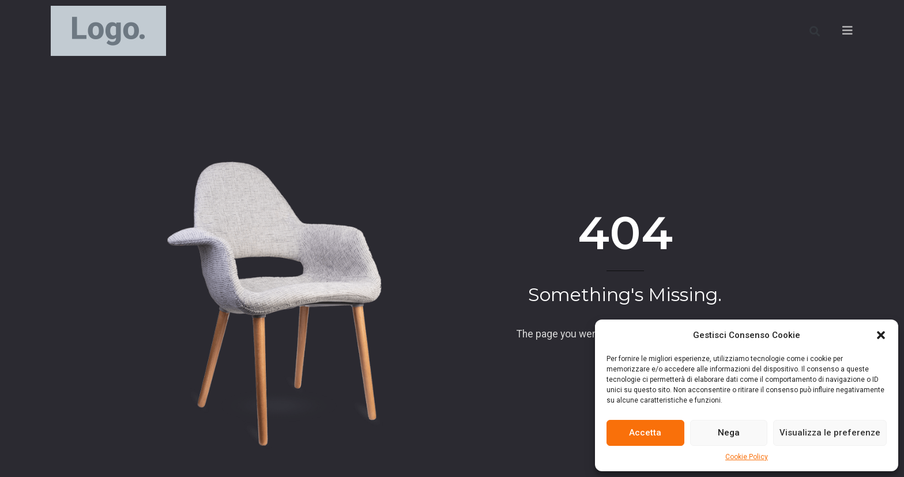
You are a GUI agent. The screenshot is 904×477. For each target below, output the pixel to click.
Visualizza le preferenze (829, 432)
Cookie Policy (746, 457)
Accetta (645, 432)
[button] (881, 335)
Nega (729, 432)
